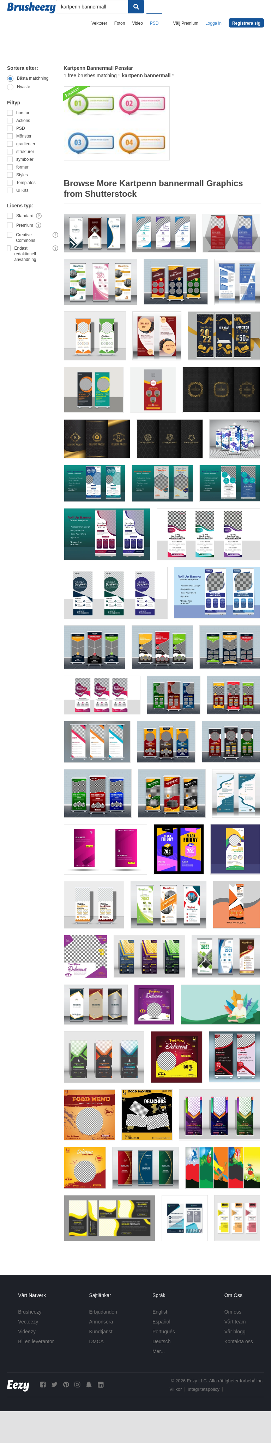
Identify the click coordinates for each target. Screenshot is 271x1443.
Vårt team (235, 1322)
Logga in (213, 23)
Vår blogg (235, 1331)
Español (161, 1322)
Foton (119, 23)
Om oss (232, 1312)
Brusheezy (29, 1312)
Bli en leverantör (36, 1341)
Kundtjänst (101, 1331)
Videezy (27, 1331)
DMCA (96, 1341)
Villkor (175, 1389)
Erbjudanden (103, 1312)
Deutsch (161, 1341)
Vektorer (99, 23)
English (160, 1312)
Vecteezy (28, 1322)
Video (137, 23)
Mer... (158, 1351)
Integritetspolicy (203, 1389)
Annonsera (101, 1322)
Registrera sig (246, 23)
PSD (154, 23)
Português (163, 1331)
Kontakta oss (238, 1341)
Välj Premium (185, 23)
